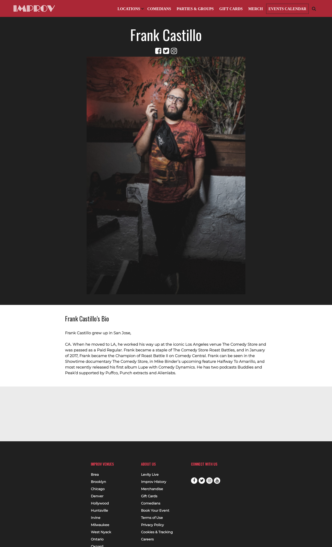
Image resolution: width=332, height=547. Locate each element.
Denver (97, 496)
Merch (255, 9)
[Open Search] (314, 8)
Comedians (159, 9)
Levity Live (150, 474)
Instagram (209, 480)
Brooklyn (98, 482)
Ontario (97, 539)
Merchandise (152, 489)
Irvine (95, 518)
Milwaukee (100, 525)
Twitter (202, 480)
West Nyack (101, 532)
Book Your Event (155, 510)
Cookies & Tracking (157, 532)
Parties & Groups (195, 9)
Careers (147, 539)
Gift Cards (231, 9)
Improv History (153, 482)
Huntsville (99, 510)
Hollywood (100, 503)
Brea (95, 474)
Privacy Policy (152, 525)
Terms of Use (152, 518)
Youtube (217, 480)
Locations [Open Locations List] (131, 9)
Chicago (98, 489)
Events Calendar (287, 9)
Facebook (194, 480)
